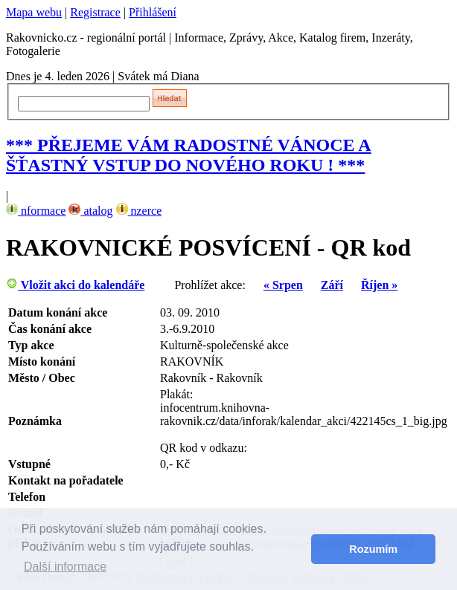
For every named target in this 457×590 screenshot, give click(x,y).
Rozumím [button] (373, 549)
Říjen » (379, 285)
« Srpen (283, 285)
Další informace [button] (65, 566)
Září (332, 285)
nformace (35, 210)
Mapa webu (34, 12)
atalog (90, 210)
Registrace (95, 12)
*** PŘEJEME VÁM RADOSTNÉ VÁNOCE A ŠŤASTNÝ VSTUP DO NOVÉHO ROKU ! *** (188, 155)
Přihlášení (152, 12)
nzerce (139, 210)
